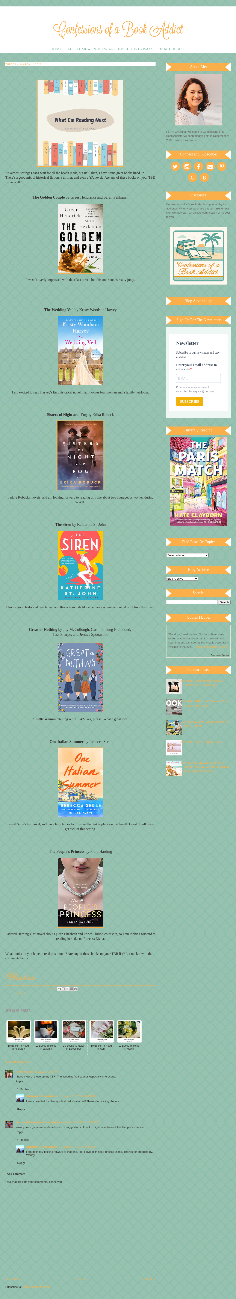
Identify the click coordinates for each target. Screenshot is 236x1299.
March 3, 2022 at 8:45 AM (79, 1096)
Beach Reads (172, 49)
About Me (77, 49)
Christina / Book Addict (41, 1096)
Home (56, 49)
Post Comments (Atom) (37, 1286)
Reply (19, 1081)
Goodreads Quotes (220, 655)
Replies (24, 1089)
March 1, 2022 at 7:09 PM (82, 1122)
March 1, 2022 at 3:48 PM (42, 1071)
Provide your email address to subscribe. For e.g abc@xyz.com (195, 389)
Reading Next (21, 993)
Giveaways (142, 49)
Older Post (149, 1279)
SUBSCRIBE (190, 401)
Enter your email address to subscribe (196, 367)
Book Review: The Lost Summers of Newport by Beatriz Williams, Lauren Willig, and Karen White (205, 767)
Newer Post (12, 1279)
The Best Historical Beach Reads (201, 742)
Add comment (16, 1173)
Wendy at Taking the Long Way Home (40, 1122)
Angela (20, 1071)
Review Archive (109, 49)
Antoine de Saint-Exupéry (212, 646)
